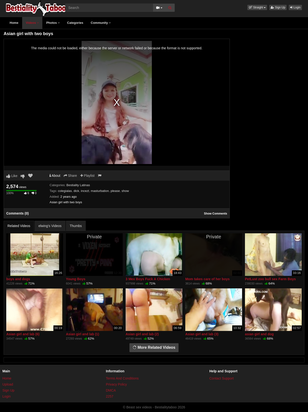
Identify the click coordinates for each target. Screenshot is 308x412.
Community (101, 23)
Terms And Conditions (122, 378)
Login (295, 7)
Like (12, 176)
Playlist (87, 175)
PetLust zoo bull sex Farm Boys (270, 279)
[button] (257, 7)
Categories (75, 23)
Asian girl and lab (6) (22, 334)
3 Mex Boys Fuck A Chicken (148, 279)
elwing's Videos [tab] (50, 226)
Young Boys (75, 279)
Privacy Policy (116, 384)
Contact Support (221, 378)
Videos (32, 23)
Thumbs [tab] (76, 226)
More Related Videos (154, 347)
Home (14, 23)
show (125, 191)
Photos (53, 23)
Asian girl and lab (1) (82, 334)
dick (76, 191)
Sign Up (278, 7)
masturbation (100, 191)
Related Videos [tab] (18, 226)
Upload (7, 384)
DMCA (111, 390)
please (115, 191)
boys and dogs (18, 279)
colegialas (65, 191)
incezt (85, 191)
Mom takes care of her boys (207, 279)
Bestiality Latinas (78, 185)
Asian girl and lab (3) (201, 334)
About (55, 175)
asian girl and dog (259, 334)
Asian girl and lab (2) (142, 334)
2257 (109, 396)
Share (70, 175)
